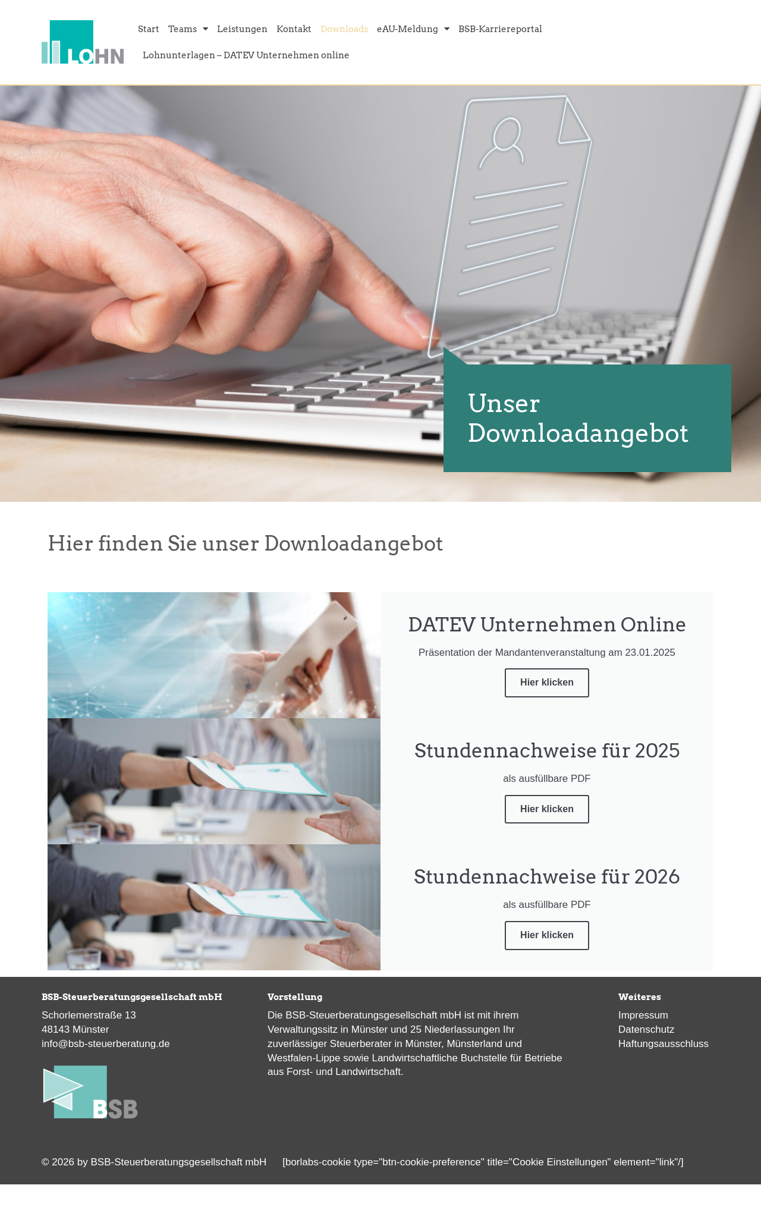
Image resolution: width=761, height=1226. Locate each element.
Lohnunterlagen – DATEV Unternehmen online (246, 54)
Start (148, 28)
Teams (188, 28)
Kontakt (294, 28)
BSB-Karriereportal (500, 28)
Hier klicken (547, 682)
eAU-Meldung (413, 28)
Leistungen (242, 28)
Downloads (344, 28)
